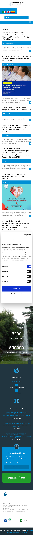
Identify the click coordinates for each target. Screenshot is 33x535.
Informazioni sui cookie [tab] (24, 239)
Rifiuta (16, 299)
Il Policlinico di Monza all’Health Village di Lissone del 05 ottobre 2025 (16, 109)
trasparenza (9, 532)
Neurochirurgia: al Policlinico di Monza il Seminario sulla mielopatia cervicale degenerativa (16, 58)
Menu (7, 17)
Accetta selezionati (16, 293)
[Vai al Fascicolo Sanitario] (16, 478)
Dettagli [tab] (12, 239)
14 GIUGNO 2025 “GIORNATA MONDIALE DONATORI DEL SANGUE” (13, 176)
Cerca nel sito (30, 22)
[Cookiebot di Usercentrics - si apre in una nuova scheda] (24, 235)
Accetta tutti (16, 288)
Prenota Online (16, 467)
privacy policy (16, 532)
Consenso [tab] (5, 239)
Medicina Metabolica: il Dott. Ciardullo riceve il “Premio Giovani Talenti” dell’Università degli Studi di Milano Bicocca (16, 36)
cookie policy (24, 532)
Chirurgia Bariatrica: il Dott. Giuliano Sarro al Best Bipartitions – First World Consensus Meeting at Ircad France (16, 128)
